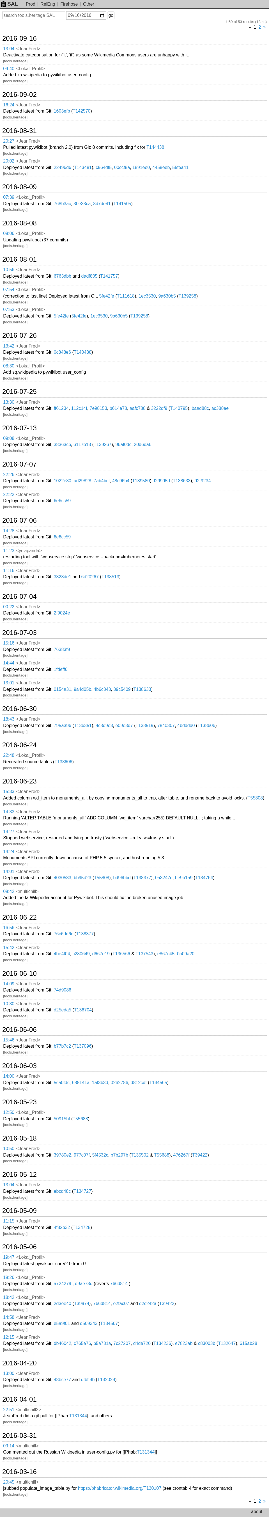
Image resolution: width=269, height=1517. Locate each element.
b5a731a (102, 1343)
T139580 (141, 480)
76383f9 (62, 649)
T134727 (82, 1191)
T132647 (227, 1343)
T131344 (78, 1415)
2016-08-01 (19, 259)
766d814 (119, 1283)
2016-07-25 (19, 391)
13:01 (8, 682)
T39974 (81, 1303)
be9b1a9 (183, 877)
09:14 (8, 1445)
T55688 (80, 1118)
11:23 (8, 550)
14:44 (8, 663)
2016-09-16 (19, 38)
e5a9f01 (62, 1323)
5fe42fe (106, 296)
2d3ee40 (62, 1303)
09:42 (8, 891)
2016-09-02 (19, 94)
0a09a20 (185, 953)
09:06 (8, 233)
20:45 (8, 1482)
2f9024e (62, 613)
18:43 (8, 719)
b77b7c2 (62, 1046)
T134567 (109, 1323)
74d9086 (62, 990)
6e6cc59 (62, 500)
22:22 (8, 494)
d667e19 (101, 953)
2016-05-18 (19, 1138)
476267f (181, 1155)
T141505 (122, 203)
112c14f (79, 408)
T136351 (83, 725)
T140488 (82, 352)
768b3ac (62, 203)
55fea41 (180, 167)
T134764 (204, 877)
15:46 (8, 1040)
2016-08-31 (19, 131)
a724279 (62, 1283)
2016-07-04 (19, 596)
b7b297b (119, 1155)
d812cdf (139, 1082)
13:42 (8, 346)
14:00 (8, 1076)
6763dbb (62, 276)
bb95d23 (82, 877)
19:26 (8, 1277)
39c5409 (121, 689)
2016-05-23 (19, 1102)
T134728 (81, 1227)
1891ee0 (141, 167)
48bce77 (62, 1379)
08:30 (8, 366)
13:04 (8, 48)
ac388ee (220, 408)
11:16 (8, 570)
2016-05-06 (19, 1247)
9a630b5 (167, 296)
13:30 (8, 402)
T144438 (155, 147)
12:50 (8, 1112)
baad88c (200, 408)
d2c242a (147, 1303)
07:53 (8, 309)
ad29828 (82, 480)
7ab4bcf (102, 480)
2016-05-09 (19, 1210)
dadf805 (89, 276)
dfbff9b (88, 1379)
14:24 (8, 851)
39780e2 (62, 1155)
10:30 (8, 1003)
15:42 (8, 947)
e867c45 (165, 953)
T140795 (179, 408)
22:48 (8, 755)
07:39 (8, 197)
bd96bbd (121, 877)
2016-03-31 (19, 1435)
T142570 (81, 111)
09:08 (8, 438)
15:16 (8, 643)
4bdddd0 (186, 725)
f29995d (162, 480)
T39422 (199, 1155)
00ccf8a (122, 167)
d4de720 (142, 1343)
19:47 (8, 1257)
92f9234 (202, 480)
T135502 (140, 1155)
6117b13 (82, 444)
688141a (80, 1082)
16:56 (8, 927)
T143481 (83, 167)
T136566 (121, 953)
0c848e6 (62, 352)
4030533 (62, 877)
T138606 (206, 725)
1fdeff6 (61, 669)
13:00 (8, 1373)
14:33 (8, 811)
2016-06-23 (19, 781)
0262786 (119, 1082)
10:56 (8, 269)
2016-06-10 (19, 973)
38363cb (62, 444)
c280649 (80, 953)
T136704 (83, 1009)
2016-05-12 (19, 1174)
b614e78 (118, 408)
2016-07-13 (19, 428)
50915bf (62, 1118)
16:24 (8, 104)
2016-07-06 (19, 520)
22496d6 (62, 167)
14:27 (8, 831)
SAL (9, 4)
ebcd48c (62, 1191)
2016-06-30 (19, 709)
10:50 (8, 1148)
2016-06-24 (19, 745)
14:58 (8, 1317)
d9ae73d (83, 1283)
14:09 (8, 983)
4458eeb (161, 167)
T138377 (142, 877)
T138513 (110, 576)
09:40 (8, 68)
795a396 (62, 725)
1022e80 (62, 480)
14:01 (8, 871)
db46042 (62, 1343)
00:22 (8, 606)
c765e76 (82, 1343)
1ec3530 (147, 296)
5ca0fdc (62, 1082)
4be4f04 (62, 953)
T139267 (102, 444)
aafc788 (138, 408)
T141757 (109, 276)
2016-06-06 (19, 1029)
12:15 (8, 1337)
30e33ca (82, 203)
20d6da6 (142, 444)
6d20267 (90, 576)
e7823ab (183, 1343)
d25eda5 (62, 1009)
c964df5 (104, 167)
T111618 (126, 296)
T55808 (255, 798)
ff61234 (61, 408)
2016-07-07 (19, 464)
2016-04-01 (19, 1399)
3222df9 (159, 408)
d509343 (88, 1323)
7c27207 (121, 1343)
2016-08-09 (19, 187)
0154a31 (62, 689)
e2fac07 (121, 1303)
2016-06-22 (19, 917)
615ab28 (248, 1343)
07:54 (8, 289)
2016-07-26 (19, 335)
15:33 (8, 791)
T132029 (106, 1379)
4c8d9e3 (104, 725)
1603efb (62, 111)
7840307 (166, 725)
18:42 (8, 1297)
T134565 (158, 1082)
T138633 (181, 480)
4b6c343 (102, 689)
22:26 (8, 474)
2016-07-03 (19, 632)
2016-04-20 (19, 1363)
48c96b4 (120, 480)
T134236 (162, 1343)
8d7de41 (102, 203)
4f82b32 (62, 1227)
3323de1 (62, 576)
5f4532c (100, 1155)
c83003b (206, 1343)
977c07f (82, 1155)
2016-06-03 (19, 1066)
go (110, 15)
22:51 (8, 1409)
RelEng (47, 4)
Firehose (69, 4)
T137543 (144, 953)
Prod (30, 4)
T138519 (144, 725)
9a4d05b (82, 689)
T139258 (187, 296)
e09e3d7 (124, 725)
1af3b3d (100, 1082)
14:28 (8, 530)
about (256, 1511)
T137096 (82, 1046)
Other (88, 4)
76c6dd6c (63, 933)
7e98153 (98, 408)
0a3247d (164, 877)
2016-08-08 (19, 223)
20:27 (8, 141)
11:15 (8, 1221)
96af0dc (123, 444)
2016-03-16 (19, 1472)
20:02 (8, 161)
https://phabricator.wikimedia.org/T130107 (119, 1488)
